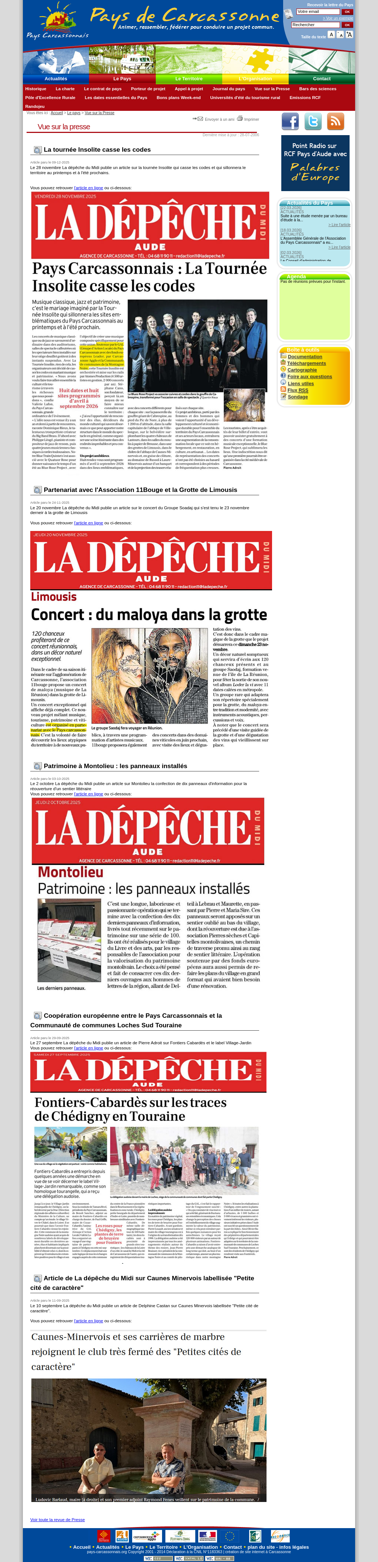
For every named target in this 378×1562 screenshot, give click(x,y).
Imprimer (248, 119)
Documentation (301, 356)
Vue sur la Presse (272, 89)
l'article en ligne (88, 188)
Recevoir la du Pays (330, 5)
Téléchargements (303, 363)
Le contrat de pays (103, 89)
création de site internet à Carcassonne (258, 1552)
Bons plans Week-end (178, 97)
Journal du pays (229, 89)
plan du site (261, 1547)
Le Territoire (189, 78)
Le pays (73, 113)
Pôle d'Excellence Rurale (50, 97)
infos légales (294, 1547)
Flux (294, 390)
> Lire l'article (340, 225)
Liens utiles (297, 383)
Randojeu (34, 106)
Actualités (56, 78)
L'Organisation (255, 78)
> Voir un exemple (338, 18)
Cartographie (299, 370)
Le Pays (122, 78)
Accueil (57, 113)
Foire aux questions (306, 376)
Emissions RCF (305, 97)
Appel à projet (189, 89)
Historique (35, 89)
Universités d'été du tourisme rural (245, 97)
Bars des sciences (318, 89)
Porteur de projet (148, 89)
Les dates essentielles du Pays (116, 97)
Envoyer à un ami (214, 119)
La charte (65, 89)
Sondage (294, 397)
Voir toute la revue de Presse (57, 1519)
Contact (322, 78)
